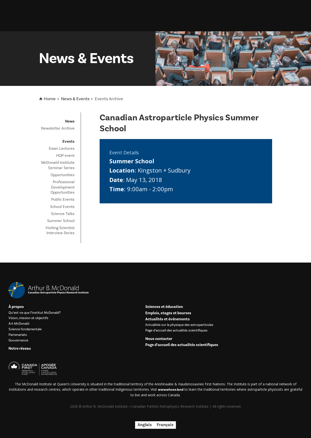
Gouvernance (18, 341)
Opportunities (63, 175)
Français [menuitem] (165, 425)
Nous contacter (158, 339)
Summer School (61, 220)
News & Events (75, 99)
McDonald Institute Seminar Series (58, 165)
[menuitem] (144, 425)
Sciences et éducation (164, 307)
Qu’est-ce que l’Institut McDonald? (35, 313)
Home (47, 99)
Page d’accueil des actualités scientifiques (176, 331)
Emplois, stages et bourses (168, 313)
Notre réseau (20, 348)
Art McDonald (19, 324)
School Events (62, 206)
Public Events (63, 199)
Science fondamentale (25, 329)
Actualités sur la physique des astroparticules (179, 325)
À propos (16, 307)
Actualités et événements (167, 319)
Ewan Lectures (62, 148)
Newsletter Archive (58, 128)
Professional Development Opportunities (63, 187)
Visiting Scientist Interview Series (60, 230)
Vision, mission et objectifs (28, 318)
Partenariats (18, 335)
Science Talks (63, 213)
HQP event (65, 155)
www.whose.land (170, 390)
